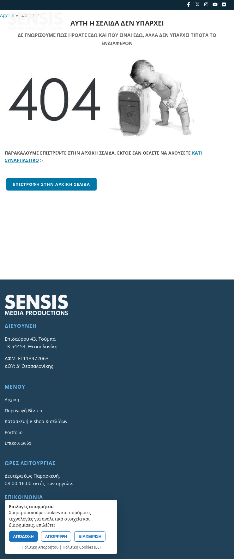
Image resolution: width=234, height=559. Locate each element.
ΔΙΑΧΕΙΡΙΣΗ (89, 536)
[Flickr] (223, 4)
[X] (197, 4)
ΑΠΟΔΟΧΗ (23, 536)
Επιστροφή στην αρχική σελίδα (51, 184)
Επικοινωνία (18, 443)
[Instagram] (206, 4)
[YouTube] (215, 4)
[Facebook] (188, 4)
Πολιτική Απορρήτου (40, 547)
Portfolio (13, 432)
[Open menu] (222, 21)
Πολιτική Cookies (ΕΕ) (81, 547)
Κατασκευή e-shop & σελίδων (36, 421)
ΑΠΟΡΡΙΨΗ (56, 536)
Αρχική (12, 400)
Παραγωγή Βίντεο (23, 411)
